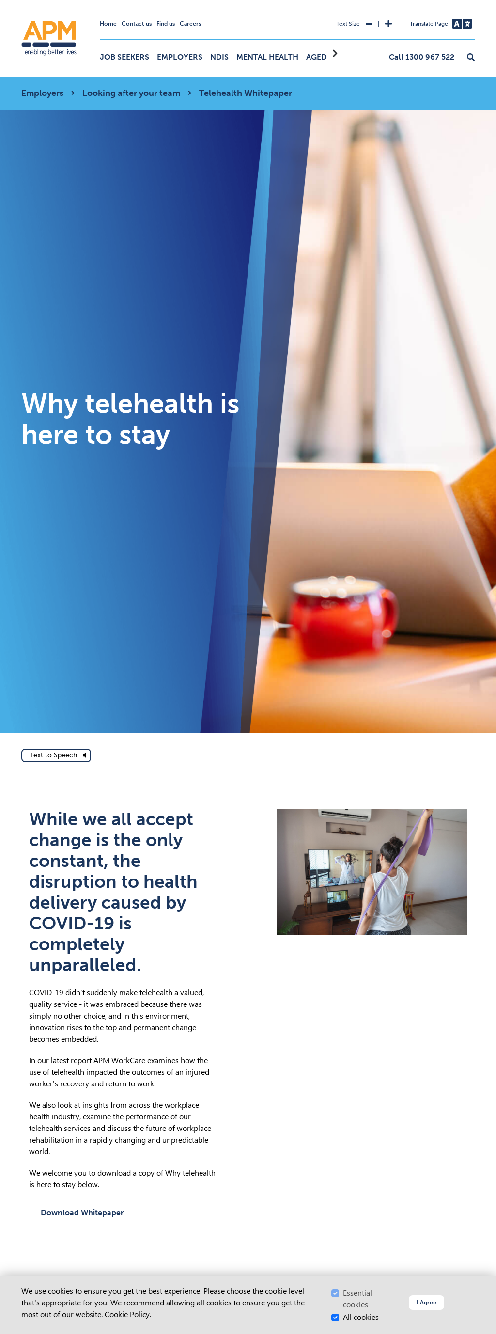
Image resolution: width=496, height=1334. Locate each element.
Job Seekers (124, 57)
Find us (165, 23)
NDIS (219, 57)
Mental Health (267, 57)
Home (108, 23)
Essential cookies (357, 1298)
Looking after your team (131, 93)
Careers (190, 23)
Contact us (137, 23)
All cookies (361, 1317)
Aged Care (327, 57)
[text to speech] (56, 755)
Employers (179, 57)
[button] (470, 57)
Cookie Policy (127, 1314)
